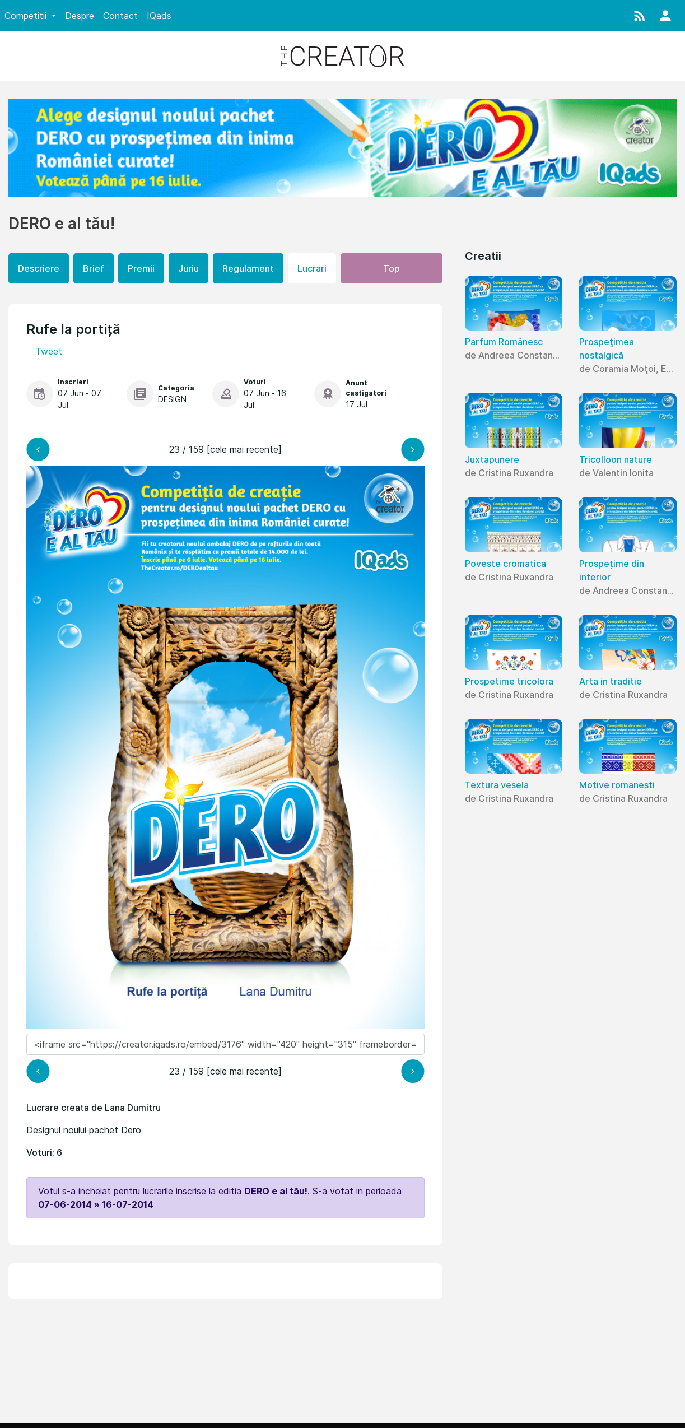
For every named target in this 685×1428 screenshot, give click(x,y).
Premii (141, 268)
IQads (159, 15)
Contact (120, 15)
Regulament (248, 268)
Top (391, 268)
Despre (79, 15)
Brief (93, 268)
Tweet (48, 351)
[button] (639, 15)
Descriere (38, 268)
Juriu (188, 268)
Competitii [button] (26, 15)
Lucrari (312, 268)
